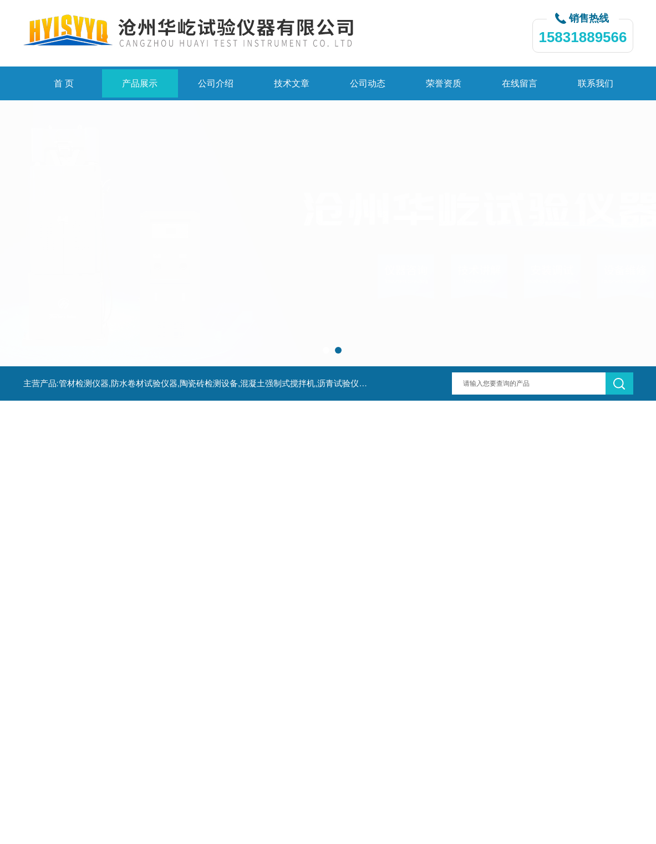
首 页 (64, 83)
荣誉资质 (443, 83)
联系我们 (595, 83)
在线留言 (519, 83)
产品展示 (139, 83)
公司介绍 (215, 83)
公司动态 (367, 83)
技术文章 (291, 83)
